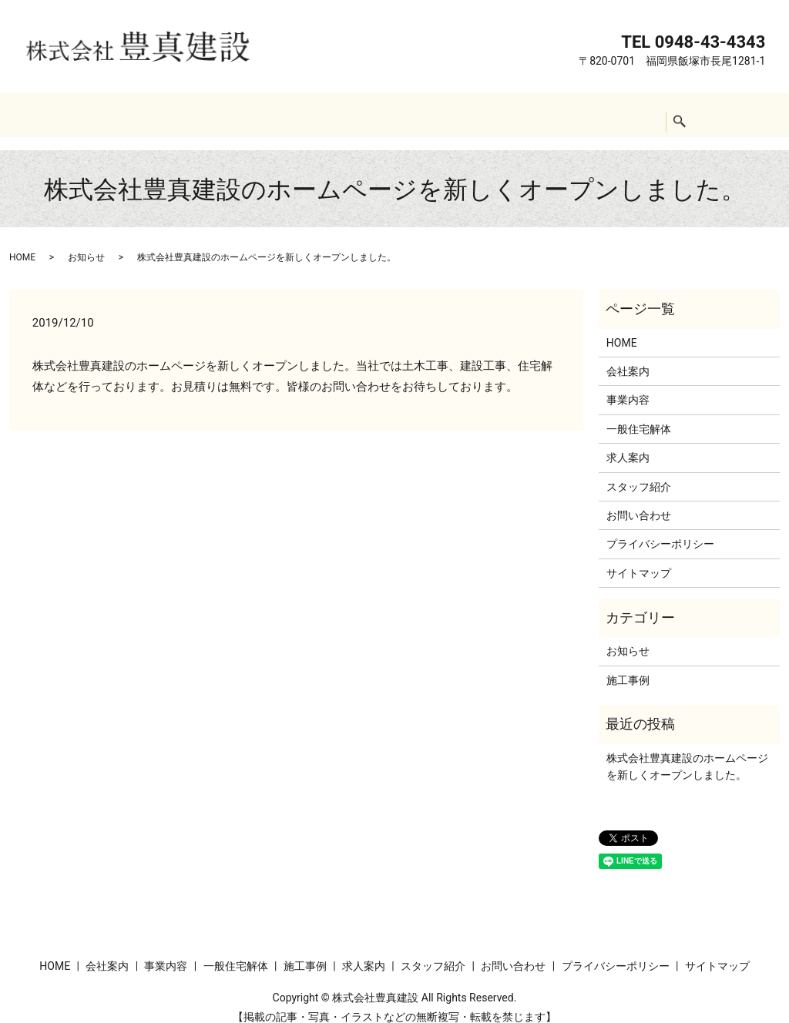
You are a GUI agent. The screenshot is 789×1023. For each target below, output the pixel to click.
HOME (107, 114)
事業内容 (238, 114)
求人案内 (467, 114)
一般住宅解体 (318, 114)
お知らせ (86, 241)
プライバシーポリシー (660, 529)
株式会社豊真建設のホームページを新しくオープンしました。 (687, 751)
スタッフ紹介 (547, 114)
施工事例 (398, 114)
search (702, 115)
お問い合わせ (638, 114)
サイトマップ (638, 558)
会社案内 (169, 114)
